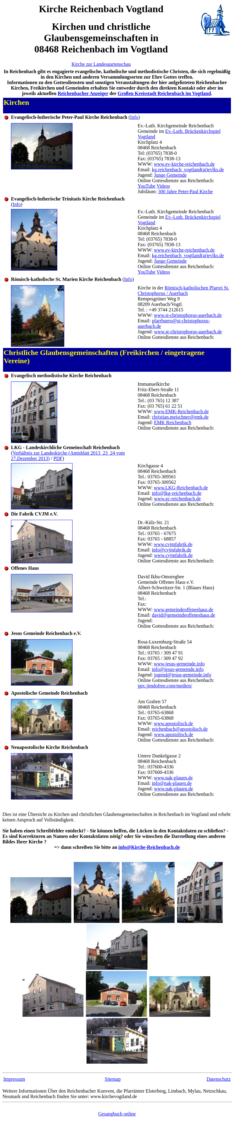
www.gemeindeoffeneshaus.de (183, 609)
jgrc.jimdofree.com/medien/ (165, 685)
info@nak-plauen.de (172, 783)
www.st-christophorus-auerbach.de (188, 315)
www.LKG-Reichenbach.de (181, 487)
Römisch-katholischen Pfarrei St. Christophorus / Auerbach (183, 290)
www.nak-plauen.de (173, 777)
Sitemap (113, 1079)
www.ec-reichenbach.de (177, 498)
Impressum (14, 1079)
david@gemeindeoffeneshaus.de (183, 615)
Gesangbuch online (117, 1113)
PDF (58, 458)
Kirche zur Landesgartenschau (101, 64)
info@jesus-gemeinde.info (178, 669)
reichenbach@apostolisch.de (179, 729)
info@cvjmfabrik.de (171, 549)
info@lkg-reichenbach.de (176, 493)
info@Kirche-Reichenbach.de (149, 847)
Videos (163, 186)
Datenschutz (219, 1079)
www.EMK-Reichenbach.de (181, 411)
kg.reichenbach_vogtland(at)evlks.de (188, 169)
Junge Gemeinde (170, 175)
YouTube (146, 186)
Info (134, 117)
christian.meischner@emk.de (180, 417)
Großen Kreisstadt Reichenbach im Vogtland (164, 93)
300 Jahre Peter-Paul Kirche (185, 191)
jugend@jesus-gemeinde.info (182, 674)
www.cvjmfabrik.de (173, 544)
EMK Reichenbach (172, 422)
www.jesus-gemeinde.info (179, 663)
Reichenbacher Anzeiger (83, 93)
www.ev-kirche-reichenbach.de (184, 164)
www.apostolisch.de (173, 723)
